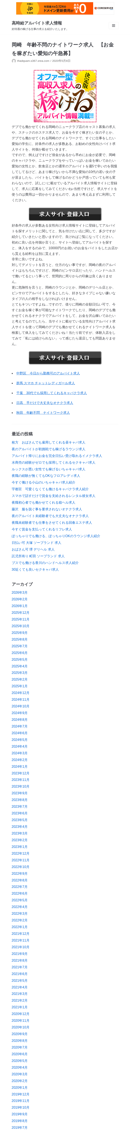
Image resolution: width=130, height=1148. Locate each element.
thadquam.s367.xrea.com (33, 60)
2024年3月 (20, 753)
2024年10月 (21, 706)
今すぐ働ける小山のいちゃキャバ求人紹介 (43, 482)
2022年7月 (20, 887)
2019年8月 (20, 1121)
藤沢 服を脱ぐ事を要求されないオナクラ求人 (47, 509)
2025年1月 (20, 686)
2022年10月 (21, 867)
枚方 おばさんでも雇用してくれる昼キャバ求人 (48, 442)
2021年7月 (20, 967)
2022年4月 (20, 907)
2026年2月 (20, 599)
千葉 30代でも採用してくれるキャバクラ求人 (51, 393)
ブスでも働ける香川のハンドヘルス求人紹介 (45, 563)
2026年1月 (20, 606)
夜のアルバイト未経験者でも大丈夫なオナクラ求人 (50, 516)
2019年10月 (21, 1107)
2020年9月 (20, 1034)
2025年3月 (20, 673)
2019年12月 (21, 1094)
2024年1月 (20, 766)
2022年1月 (20, 927)
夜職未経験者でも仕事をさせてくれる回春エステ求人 (52, 522)
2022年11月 (21, 860)
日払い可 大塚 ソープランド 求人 (36, 542)
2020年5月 (20, 1061)
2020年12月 (21, 1014)
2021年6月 (20, 974)
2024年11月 (21, 699)
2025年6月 (20, 653)
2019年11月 (21, 1101)
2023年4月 (20, 826)
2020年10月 (21, 1027)
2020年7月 (20, 1047)
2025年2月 (20, 679)
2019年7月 (20, 1127)
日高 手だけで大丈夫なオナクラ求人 (44, 403)
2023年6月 (20, 813)
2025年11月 (21, 619)
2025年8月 (20, 639)
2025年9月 (20, 633)
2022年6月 (20, 893)
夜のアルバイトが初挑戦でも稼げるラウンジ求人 (48, 449)
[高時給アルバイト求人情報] (40, 25)
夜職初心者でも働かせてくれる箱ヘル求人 (43, 502)
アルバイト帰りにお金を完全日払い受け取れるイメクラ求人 (57, 456)
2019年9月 (20, 1114)
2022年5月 (20, 900)
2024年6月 (20, 733)
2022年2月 (20, 920)
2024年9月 (20, 713)
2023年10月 (21, 786)
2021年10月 (21, 947)
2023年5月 (20, 820)
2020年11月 (21, 1020)
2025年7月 (20, 646)
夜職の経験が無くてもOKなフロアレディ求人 (46, 475)
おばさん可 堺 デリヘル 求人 (33, 549)
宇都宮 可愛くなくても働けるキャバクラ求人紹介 (50, 489)
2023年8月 (20, 800)
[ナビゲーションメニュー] (113, 25)
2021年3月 (20, 994)
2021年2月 (20, 1000)
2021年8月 (20, 960)
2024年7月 (20, 726)
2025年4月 (20, 666)
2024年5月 (20, 740)
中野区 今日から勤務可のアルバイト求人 (48, 373)
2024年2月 (20, 760)
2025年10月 (21, 626)
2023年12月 (21, 773)
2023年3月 (20, 833)
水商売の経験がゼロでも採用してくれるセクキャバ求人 (53, 462)
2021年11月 (21, 940)
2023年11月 (21, 780)
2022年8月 (20, 880)
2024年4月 (20, 746)
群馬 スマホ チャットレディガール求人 (45, 383)
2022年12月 (21, 853)
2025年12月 (21, 612)
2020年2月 (20, 1081)
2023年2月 (20, 840)
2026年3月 (20, 592)
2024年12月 (21, 693)
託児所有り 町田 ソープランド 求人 (38, 556)
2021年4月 (20, 987)
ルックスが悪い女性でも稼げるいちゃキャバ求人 (48, 469)
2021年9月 (20, 954)
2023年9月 (20, 793)
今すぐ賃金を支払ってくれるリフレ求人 (42, 529)
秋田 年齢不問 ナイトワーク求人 (43, 412)
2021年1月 (20, 1007)
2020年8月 (20, 1040)
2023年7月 (20, 806)
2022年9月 (20, 873)
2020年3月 (20, 1074)
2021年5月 (20, 980)
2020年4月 (20, 1067)
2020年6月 (20, 1054)
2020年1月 (20, 1087)
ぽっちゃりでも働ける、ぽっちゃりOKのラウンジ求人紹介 (56, 536)
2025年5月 (20, 659)
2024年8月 (20, 719)
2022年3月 (20, 913)
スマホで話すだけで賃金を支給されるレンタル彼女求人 (53, 496)
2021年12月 (21, 933)
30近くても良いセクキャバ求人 (35, 569)
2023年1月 (20, 847)
